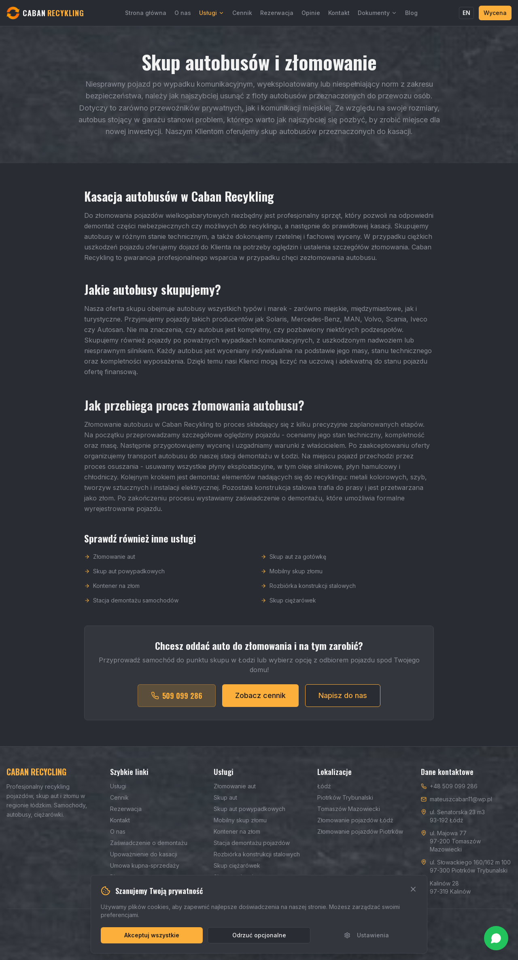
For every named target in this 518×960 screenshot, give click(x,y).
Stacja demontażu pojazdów (252, 842)
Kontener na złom (112, 588)
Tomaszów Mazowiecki (348, 808)
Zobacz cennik (260, 698)
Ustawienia (366, 935)
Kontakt (339, 12)
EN (466, 12)
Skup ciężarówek (288, 603)
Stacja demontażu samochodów (131, 603)
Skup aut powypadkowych (124, 574)
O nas (182, 12)
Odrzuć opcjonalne (259, 935)
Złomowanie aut (109, 559)
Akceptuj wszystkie (151, 935)
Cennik (242, 12)
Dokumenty (377, 12)
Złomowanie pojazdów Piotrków (360, 831)
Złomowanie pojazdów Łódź (355, 820)
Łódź (324, 786)
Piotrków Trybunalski (345, 797)
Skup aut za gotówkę (293, 559)
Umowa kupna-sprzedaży (144, 865)
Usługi (211, 12)
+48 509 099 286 (454, 786)
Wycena (495, 12)
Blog (411, 12)
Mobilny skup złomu (292, 574)
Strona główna (145, 12)
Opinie (310, 12)
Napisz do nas (342, 698)
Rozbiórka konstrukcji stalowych (308, 588)
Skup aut (225, 797)
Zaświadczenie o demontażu (148, 842)
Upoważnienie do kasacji (143, 854)
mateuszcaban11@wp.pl (461, 799)
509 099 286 (176, 699)
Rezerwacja (276, 12)
